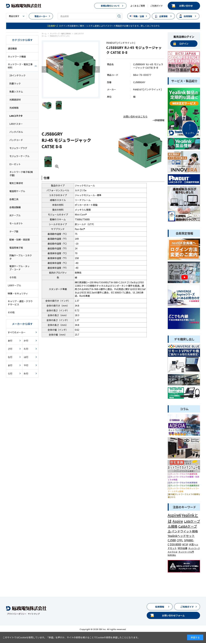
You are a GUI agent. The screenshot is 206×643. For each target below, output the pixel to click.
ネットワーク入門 (186, 551)
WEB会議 (182, 548)
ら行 (10, 373)
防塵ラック (15, 83)
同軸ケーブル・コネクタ (20, 257)
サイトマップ (34, 613)
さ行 (10, 348)
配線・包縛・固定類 (19, 239)
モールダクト (16, 223)
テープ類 (13, 231)
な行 (10, 357)
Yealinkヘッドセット (181, 536)
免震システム (16, 91)
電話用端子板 (16, 247)
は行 (26, 357)
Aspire (178, 521)
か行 (26, 340)
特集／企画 (138, 16)
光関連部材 (15, 99)
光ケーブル (15, 215)
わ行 (26, 373)
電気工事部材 (16, 183)
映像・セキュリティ (18, 293)
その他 (12, 277)
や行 (26, 365)
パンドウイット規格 (184, 531)
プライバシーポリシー (16, 613)
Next (96, 69)
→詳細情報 (158, 120)
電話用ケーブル (17, 191)
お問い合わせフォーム (173, 615)
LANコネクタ (16, 115)
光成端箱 (13, 107)
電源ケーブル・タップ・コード (19, 268)
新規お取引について (110, 5)
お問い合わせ (186, 5)
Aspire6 (174, 515)
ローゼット (15, 164)
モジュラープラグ (18, 148)
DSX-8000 (175, 544)
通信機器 (12, 48)
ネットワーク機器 (17, 56)
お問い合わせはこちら (135, 116)
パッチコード (16, 140)
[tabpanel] (71, 69)
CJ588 (172, 540)
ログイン (183, 43)
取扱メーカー (41, 16)
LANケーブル (14, 285)
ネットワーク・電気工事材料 (20, 66)
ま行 (10, 365)
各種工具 (13, 199)
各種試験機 (15, 207)
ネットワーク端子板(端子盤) (21, 173)
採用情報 (188, 16)
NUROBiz (172, 555)
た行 (26, 348)
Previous (45, 69)
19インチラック (17, 75)
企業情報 (163, 16)
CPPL (180, 540)
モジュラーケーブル (19, 156)
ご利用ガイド (156, 5)
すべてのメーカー (17, 332)
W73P (185, 544)
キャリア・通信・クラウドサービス (20, 303)
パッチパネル (16, 131)
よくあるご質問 (137, 5)
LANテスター (16, 123)
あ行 (10, 340)
